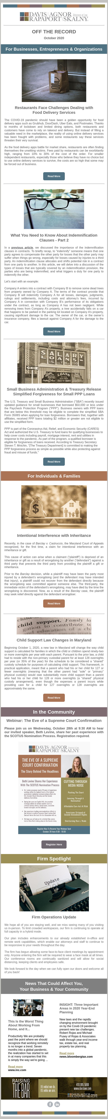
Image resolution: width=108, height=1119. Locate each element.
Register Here (54, 844)
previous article (22, 247)
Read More (54, 176)
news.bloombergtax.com (76, 1056)
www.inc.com (17, 1070)
